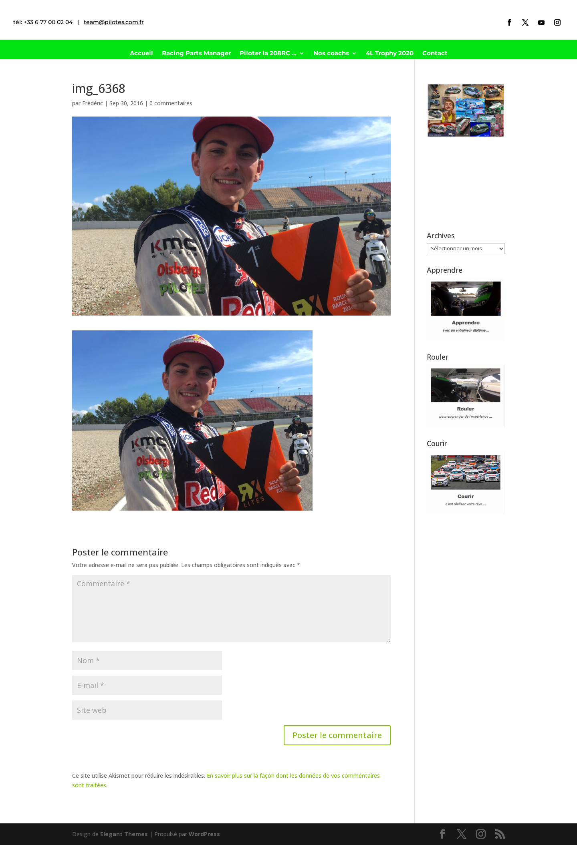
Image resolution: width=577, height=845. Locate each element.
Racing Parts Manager (196, 53)
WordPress (204, 834)
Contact (435, 53)
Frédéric (92, 103)
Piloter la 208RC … (268, 53)
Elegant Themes (124, 834)
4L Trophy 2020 (390, 53)
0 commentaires (170, 103)
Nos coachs (331, 53)
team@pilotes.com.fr (114, 22)
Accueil (141, 53)
